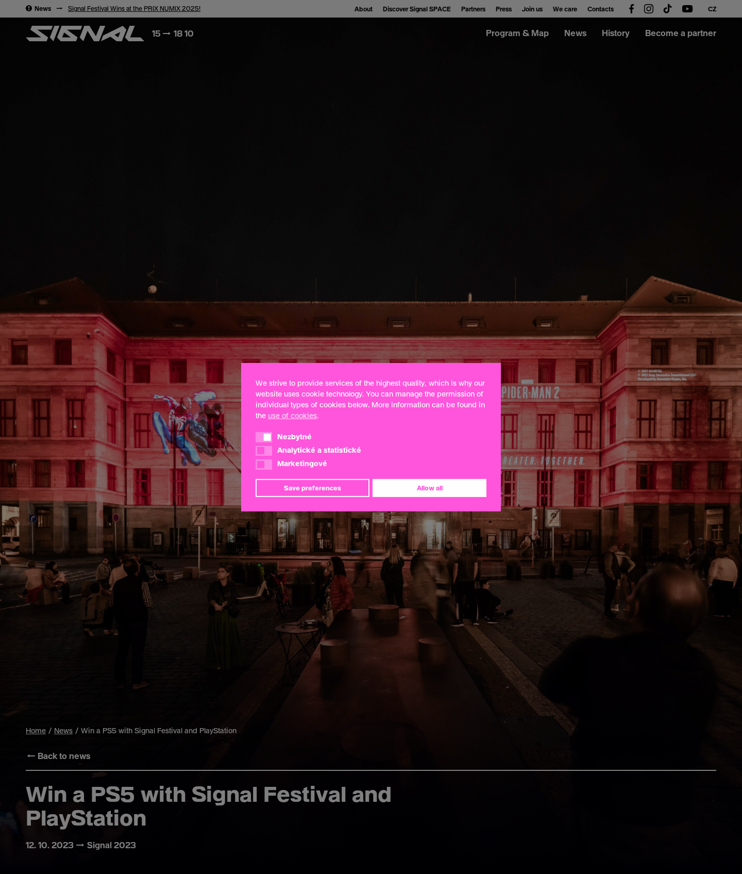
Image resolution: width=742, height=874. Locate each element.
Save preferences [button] (312, 488)
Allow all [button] (430, 488)
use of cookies (292, 414)
